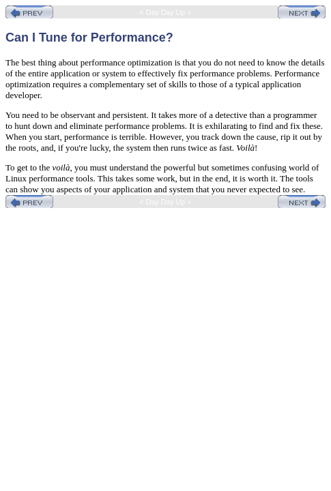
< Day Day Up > (166, 12)
